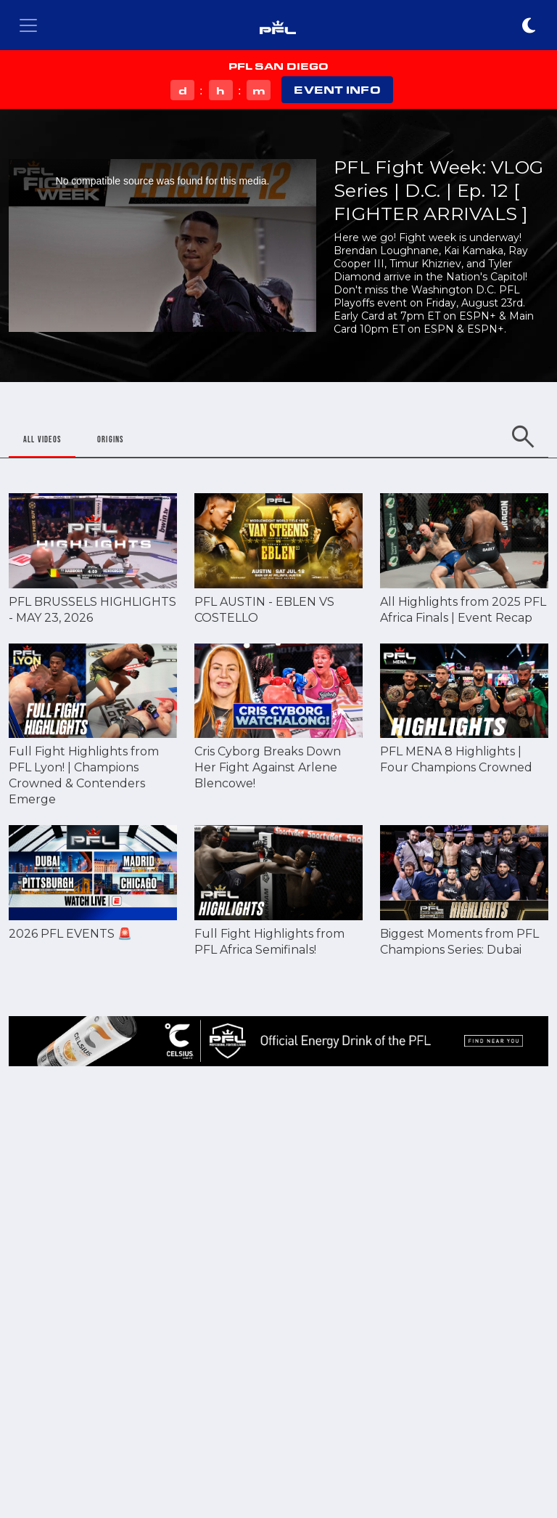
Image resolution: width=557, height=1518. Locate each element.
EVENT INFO (337, 90)
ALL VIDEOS (42, 439)
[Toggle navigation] (28, 25)
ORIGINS (110, 439)
